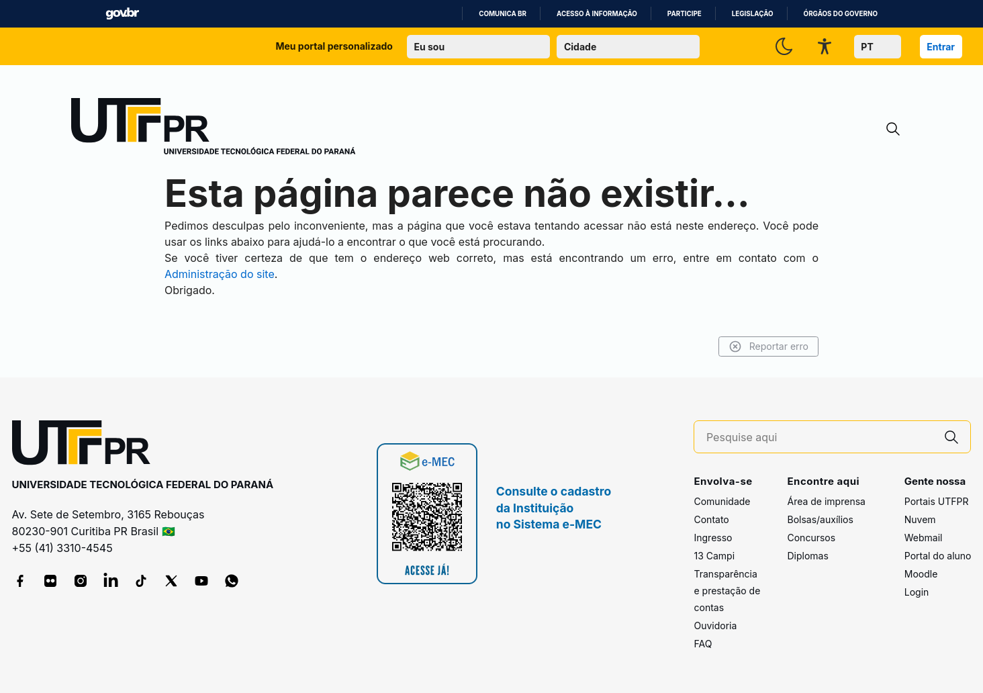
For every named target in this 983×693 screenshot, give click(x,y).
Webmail (923, 537)
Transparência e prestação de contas (727, 590)
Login (916, 592)
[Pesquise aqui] (819, 437)
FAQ (703, 643)
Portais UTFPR (936, 501)
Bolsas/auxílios (820, 519)
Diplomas (807, 555)
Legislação (753, 13)
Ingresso (713, 537)
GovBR (122, 13)
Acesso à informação (597, 13)
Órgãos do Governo (841, 13)
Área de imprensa (826, 501)
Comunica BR (502, 13)
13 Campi (714, 555)
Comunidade (722, 501)
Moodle (921, 574)
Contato (711, 519)
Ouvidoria (715, 625)
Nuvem (920, 519)
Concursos (811, 537)
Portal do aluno (938, 555)
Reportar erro (768, 346)
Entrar (941, 46)
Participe (684, 13)
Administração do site (220, 274)
